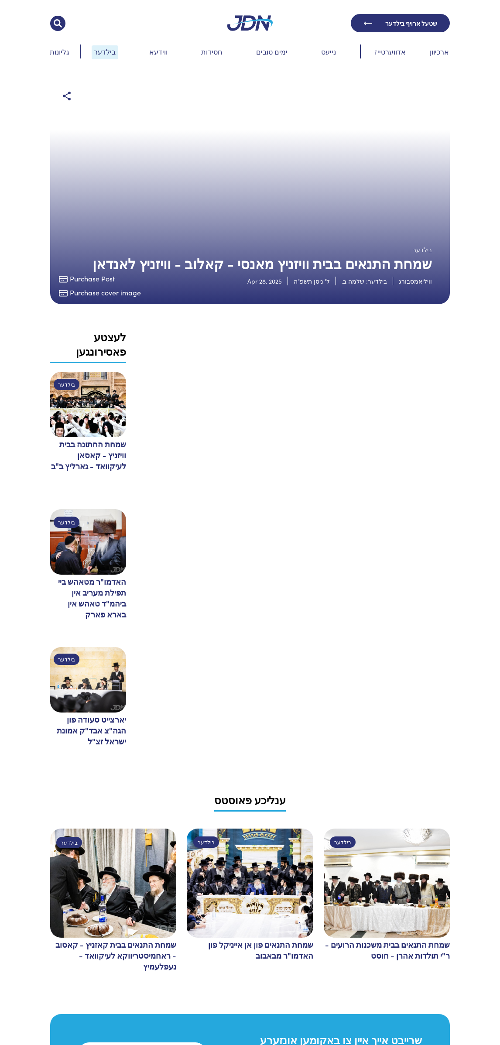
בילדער (105, 51)
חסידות (211, 51)
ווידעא (158, 51)
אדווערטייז (390, 51)
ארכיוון (439, 51)
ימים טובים (272, 51)
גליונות (59, 51)
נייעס (328, 51)
